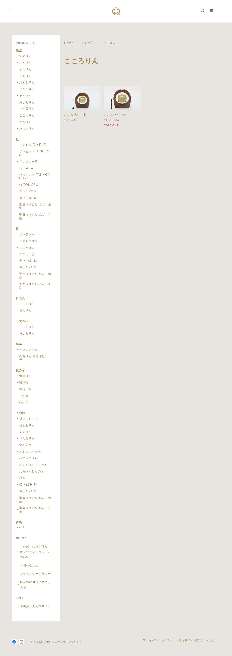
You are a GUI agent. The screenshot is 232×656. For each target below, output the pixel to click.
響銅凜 (24, 382)
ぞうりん (25, 95)
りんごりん (27, 89)
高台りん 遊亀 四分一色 (34, 358)
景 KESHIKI (28, 198)
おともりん (27, 82)
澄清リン (25, 376)
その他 (20, 413)
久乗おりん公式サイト (35, 606)
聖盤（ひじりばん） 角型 (35, 206)
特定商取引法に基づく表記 (35, 584)
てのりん (25, 56)
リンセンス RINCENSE (34, 153)
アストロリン (28, 241)
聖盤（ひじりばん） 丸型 (35, 216)
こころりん (27, 115)
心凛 (22, 478)
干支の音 (87, 43)
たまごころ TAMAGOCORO (34, 176)
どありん (25, 76)
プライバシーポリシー (35, 574)
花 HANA (26, 168)
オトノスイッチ (30, 451)
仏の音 (20, 370)
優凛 (19, 50)
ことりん (25, 62)
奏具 (19, 344)
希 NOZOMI (28, 191)
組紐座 (24, 402)
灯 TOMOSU (28, 185)
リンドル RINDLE (32, 145)
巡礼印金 (25, 445)
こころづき (27, 254)
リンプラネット (30, 234)
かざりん (25, 122)
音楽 (19, 522)
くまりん (25, 432)
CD (21, 527)
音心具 (20, 298)
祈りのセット (28, 418)
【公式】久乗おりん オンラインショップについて (35, 552)
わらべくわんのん (31, 471)
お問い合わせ (29, 565)
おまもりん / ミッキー (34, 465)
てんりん (25, 310)
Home (69, 43)
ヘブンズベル (28, 349)
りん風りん (27, 109)
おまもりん (27, 102)
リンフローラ (28, 161)
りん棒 (24, 396)
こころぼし (27, 247)
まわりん (25, 69)
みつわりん (27, 128)
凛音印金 (25, 389)
